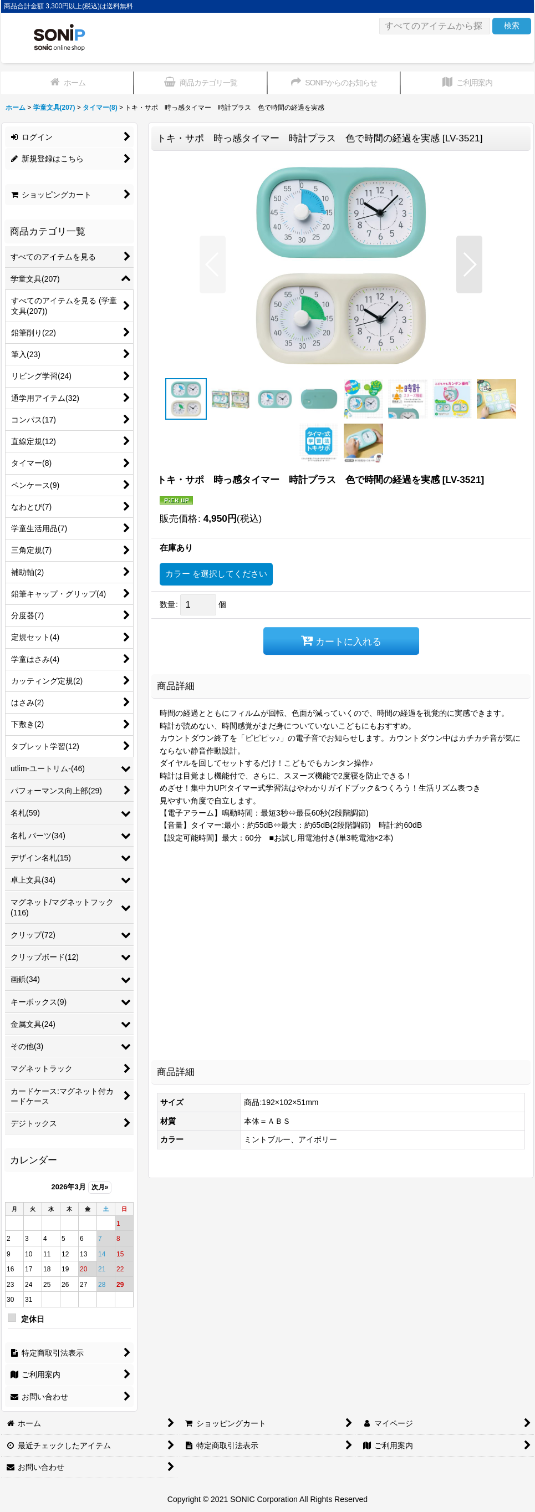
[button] (213, 264)
